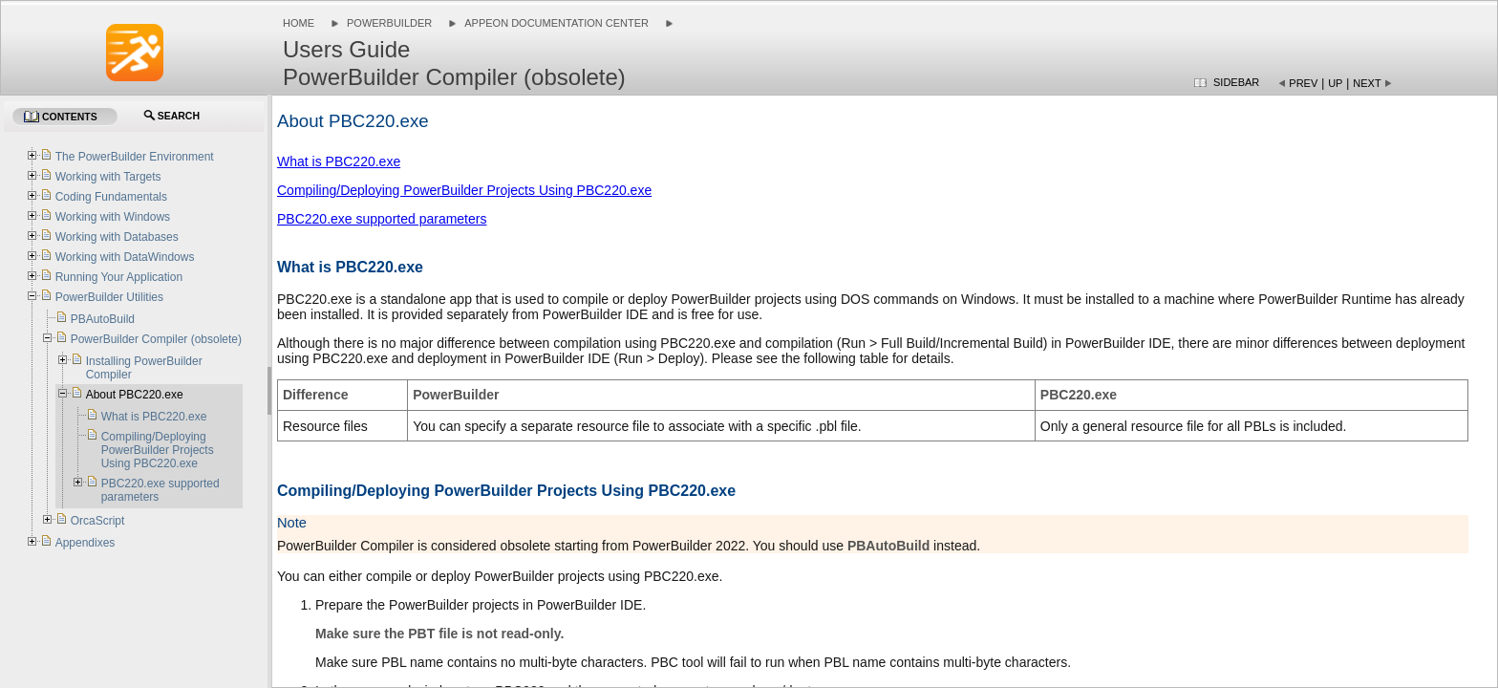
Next (1366, 83)
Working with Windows (112, 217)
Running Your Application (118, 277)
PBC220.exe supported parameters (381, 218)
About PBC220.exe (134, 394)
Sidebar (1236, 82)
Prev (1303, 83)
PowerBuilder (389, 23)
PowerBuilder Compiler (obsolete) (156, 339)
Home (298, 23)
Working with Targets (108, 176)
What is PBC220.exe (338, 161)
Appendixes (85, 542)
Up (1335, 83)
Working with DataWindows (125, 257)
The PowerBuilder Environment (134, 156)
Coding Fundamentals (111, 197)
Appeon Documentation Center (556, 23)
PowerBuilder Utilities (109, 297)
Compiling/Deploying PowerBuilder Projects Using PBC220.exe (464, 190)
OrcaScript (98, 520)
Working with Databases (117, 237)
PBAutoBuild (103, 319)
